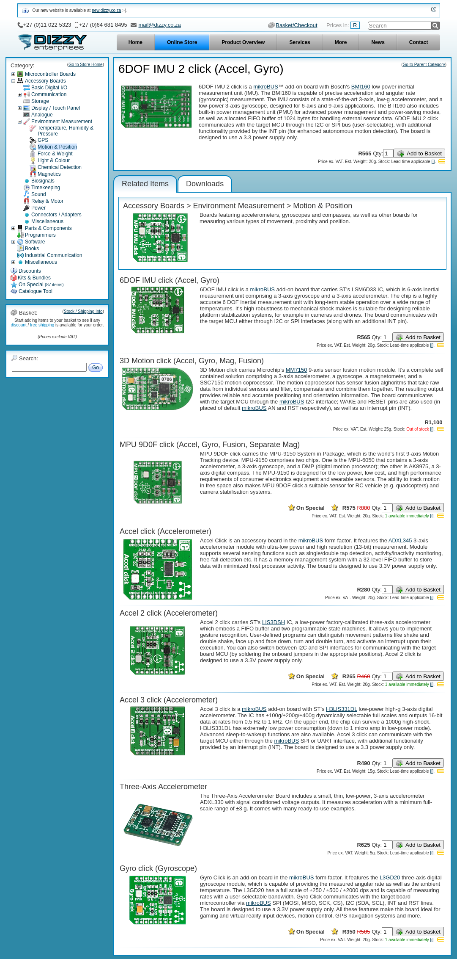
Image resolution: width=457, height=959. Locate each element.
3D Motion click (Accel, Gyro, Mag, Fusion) (192, 361)
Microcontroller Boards (50, 74)
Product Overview (243, 42)
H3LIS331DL (341, 709)
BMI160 (360, 86)
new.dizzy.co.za (106, 10)
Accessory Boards (45, 81)
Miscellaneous (47, 221)
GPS (43, 140)
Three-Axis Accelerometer (163, 786)
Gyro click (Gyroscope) (158, 868)
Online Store (182, 42)
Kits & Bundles (34, 278)
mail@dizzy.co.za (159, 25)
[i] (433, 161)
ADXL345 (400, 540)
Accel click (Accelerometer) (165, 531)
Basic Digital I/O (49, 88)
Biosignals (43, 181)
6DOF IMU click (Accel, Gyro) (169, 280)
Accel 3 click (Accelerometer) (169, 700)
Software (35, 242)
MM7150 (296, 370)
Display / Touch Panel (55, 108)
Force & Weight (55, 154)
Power (38, 208)
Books (32, 248)
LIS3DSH (273, 622)
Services (299, 42)
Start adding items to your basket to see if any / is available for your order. (57, 322)
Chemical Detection (60, 167)
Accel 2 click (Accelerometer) (169, 613)
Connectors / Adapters (56, 215)
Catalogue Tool (35, 291)
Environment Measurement (61, 121)
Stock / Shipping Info (83, 311)
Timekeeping (45, 188)
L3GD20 (390, 877)
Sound (38, 194)
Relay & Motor (47, 201)
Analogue (42, 115)
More (341, 42)
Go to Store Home (85, 64)
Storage (40, 101)
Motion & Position (57, 147)
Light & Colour (54, 160)
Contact (418, 42)
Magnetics (49, 174)
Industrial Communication (53, 255)
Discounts (30, 271)
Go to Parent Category (424, 64)
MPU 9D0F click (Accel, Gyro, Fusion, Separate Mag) (210, 444)
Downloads (205, 184)
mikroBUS (265, 86)
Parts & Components (48, 228)
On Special (41, 284)
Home (135, 42)
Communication (48, 94)
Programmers (40, 235)
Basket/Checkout (296, 25)
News (377, 42)
